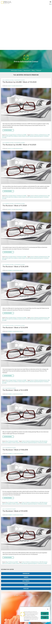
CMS (49, 134)
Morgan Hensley (18, 85)
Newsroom (27, 70)
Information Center (16, 70)
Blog (33, 70)
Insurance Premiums (25, 136)
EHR (3, 136)
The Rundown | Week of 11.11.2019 (15, 511)
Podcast (38, 70)
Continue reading (8, 130)
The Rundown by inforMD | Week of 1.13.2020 (20, 82)
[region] (35, 614)
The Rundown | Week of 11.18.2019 (15, 449)
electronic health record (8, 136)
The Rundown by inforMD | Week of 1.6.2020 (19, 144)
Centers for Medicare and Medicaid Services (38, 134)
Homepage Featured (9, 80)
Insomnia (20, 136)
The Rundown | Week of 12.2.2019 (15, 390)
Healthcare (16, 136)
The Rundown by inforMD (19, 80)
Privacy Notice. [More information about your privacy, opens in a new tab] (27, 620)
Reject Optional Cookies (45, 617)
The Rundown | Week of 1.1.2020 (15, 205)
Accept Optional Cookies (45, 614)
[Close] (47, 609)
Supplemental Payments (38, 136)
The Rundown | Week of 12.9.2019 (15, 327)
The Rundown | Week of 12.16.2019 (15, 266)
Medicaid (31, 136)
